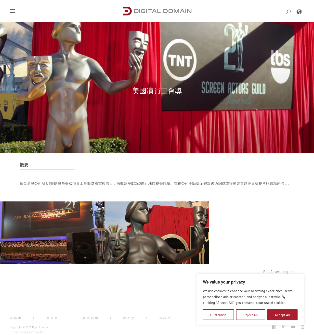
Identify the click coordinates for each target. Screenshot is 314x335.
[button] (13, 11)
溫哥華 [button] (52, 318)
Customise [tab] (218, 314)
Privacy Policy (18, 332)
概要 (24, 164)
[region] (250, 299)
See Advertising (278, 271)
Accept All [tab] (282, 314)
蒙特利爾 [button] (90, 318)
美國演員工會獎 (157, 90)
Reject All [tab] (250, 314)
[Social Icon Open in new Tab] (273, 327)
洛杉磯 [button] (16, 318)
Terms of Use (37, 332)
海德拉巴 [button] (167, 318)
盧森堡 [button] (129, 318)
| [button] (34, 318)
